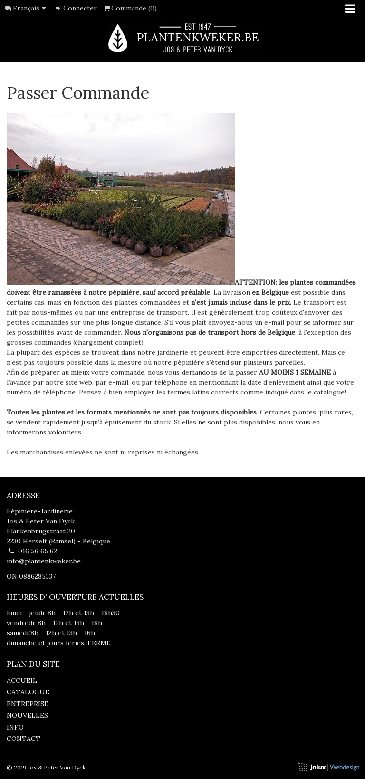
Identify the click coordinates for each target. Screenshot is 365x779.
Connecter (75, 8)
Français (31, 8)
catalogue (28, 692)
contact (23, 738)
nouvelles (27, 715)
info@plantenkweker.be (44, 561)
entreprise (27, 704)
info (15, 727)
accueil (22, 680)
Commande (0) (129, 8)
